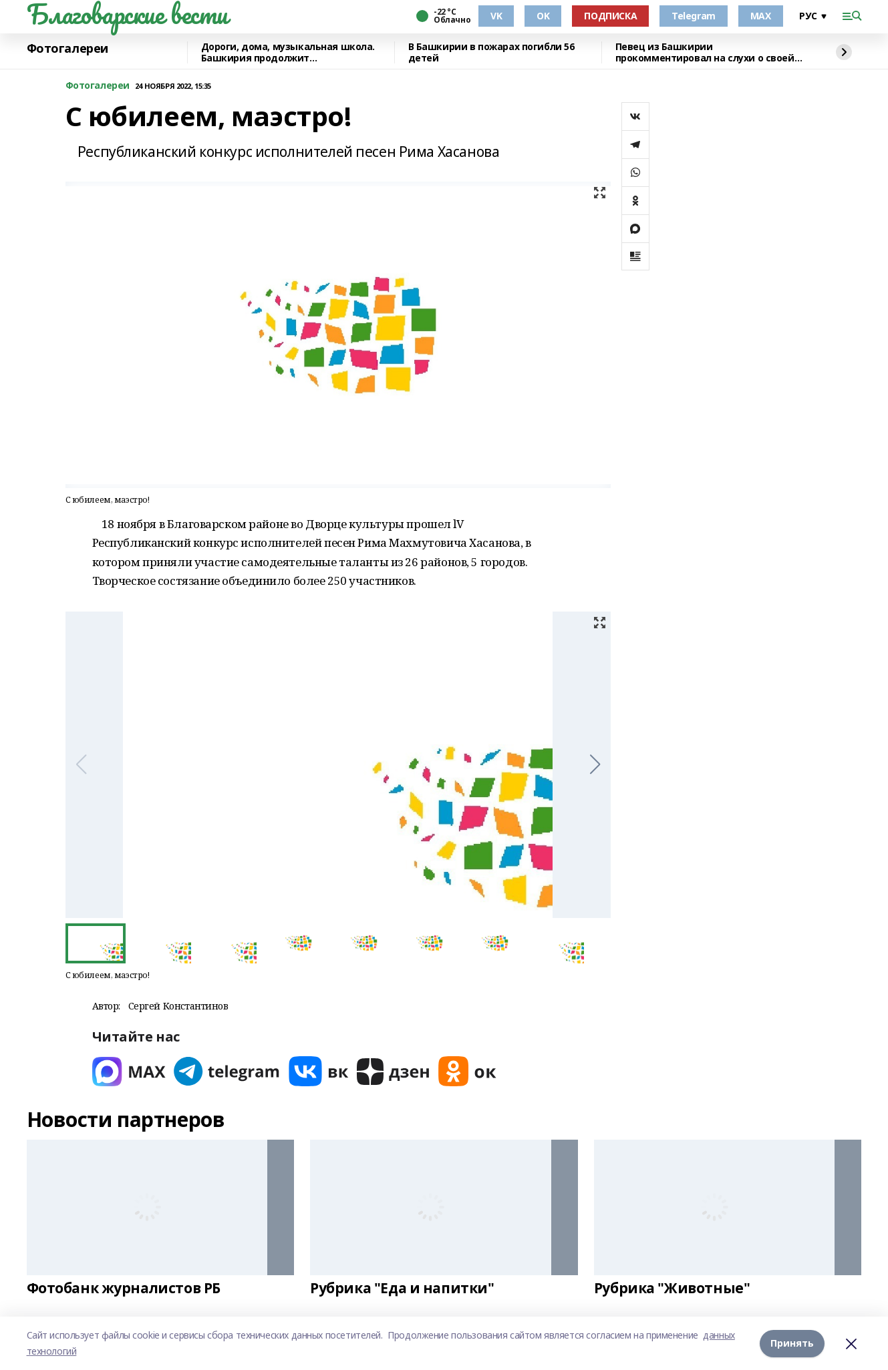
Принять (792, 1343)
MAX (760, 15)
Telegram (694, 15)
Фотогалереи (67, 48)
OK (543, 15)
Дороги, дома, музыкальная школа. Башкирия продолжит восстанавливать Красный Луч (288, 52)
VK (496, 15)
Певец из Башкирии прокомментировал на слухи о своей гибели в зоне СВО (704, 52)
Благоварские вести (127, 14)
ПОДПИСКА (610, 15)
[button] (595, 764)
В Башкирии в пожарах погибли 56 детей (491, 52)
